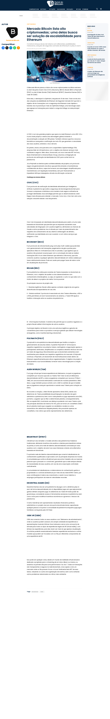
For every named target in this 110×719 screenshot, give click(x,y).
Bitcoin (78, 9)
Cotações (52, 9)
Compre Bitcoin (34, 9)
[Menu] (101, 9)
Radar (42, 591)
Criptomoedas (31, 24)
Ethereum (85, 9)
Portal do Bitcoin (12, 40)
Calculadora (61, 9)
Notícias (43, 9)
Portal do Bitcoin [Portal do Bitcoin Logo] (55, 4)
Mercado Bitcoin (35, 591)
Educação (70, 9)
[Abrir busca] (97, 9)
